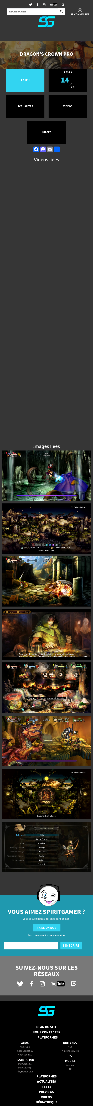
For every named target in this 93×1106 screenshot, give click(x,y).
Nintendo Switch (70, 1051)
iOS (70, 1069)
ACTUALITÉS (46, 1081)
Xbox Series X (25, 1055)
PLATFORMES (47, 1076)
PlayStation (25, 1060)
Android (70, 1065)
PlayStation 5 (24, 1068)
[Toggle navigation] (7, 35)
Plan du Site (46, 1027)
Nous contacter (46, 1032)
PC (70, 1056)
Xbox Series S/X (25, 1051)
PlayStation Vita (25, 1072)
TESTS (46, 1086)
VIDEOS (46, 1097)
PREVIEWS (46, 1092)
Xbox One (25, 1047)
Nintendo (70, 1043)
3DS (70, 1047)
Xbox (25, 1043)
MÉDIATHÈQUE (46, 1102)
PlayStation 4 (25, 1064)
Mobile (70, 1061)
